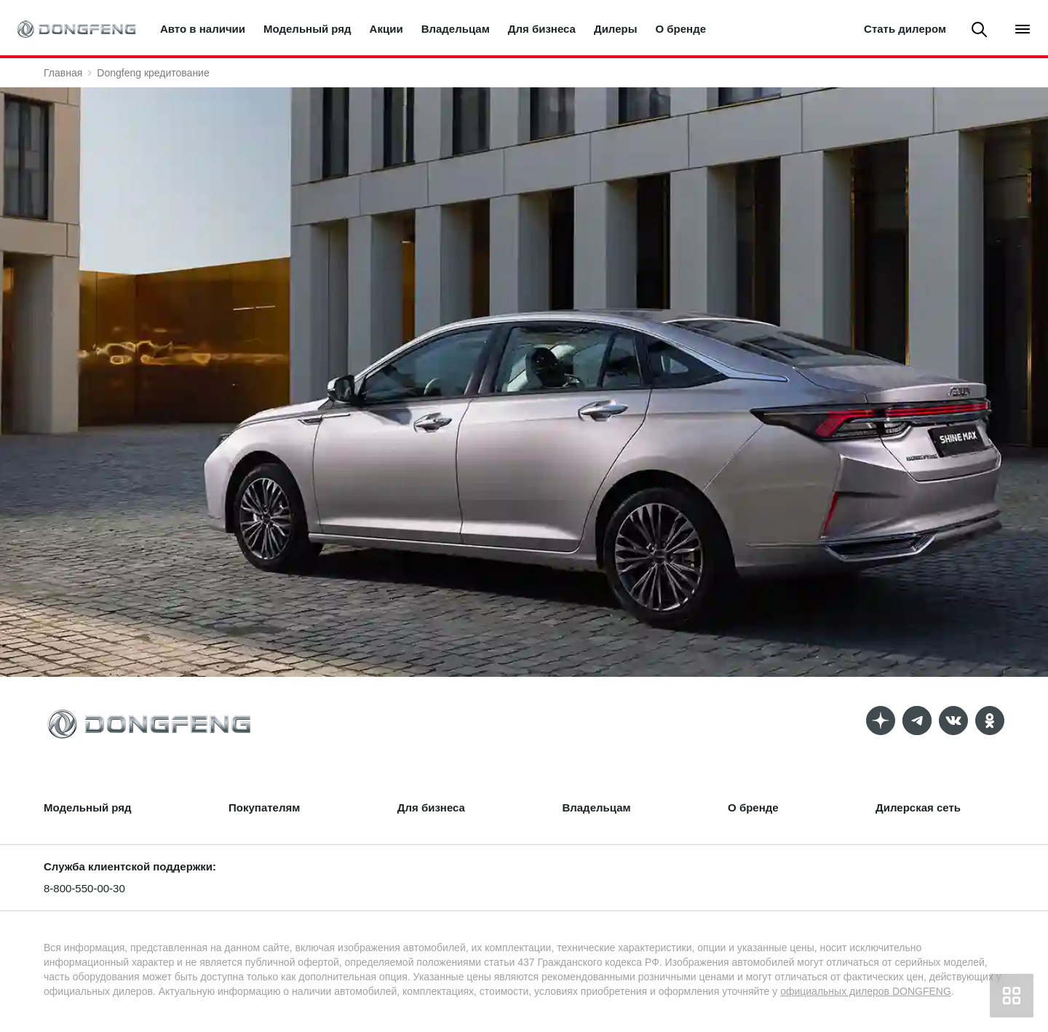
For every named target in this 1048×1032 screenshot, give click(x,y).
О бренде (681, 29)
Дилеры (616, 29)
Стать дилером (905, 29)
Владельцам (455, 29)
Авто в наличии (202, 29)
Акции (386, 29)
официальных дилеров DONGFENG (865, 991)
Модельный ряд (307, 29)
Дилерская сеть (918, 807)
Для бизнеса (542, 29)
